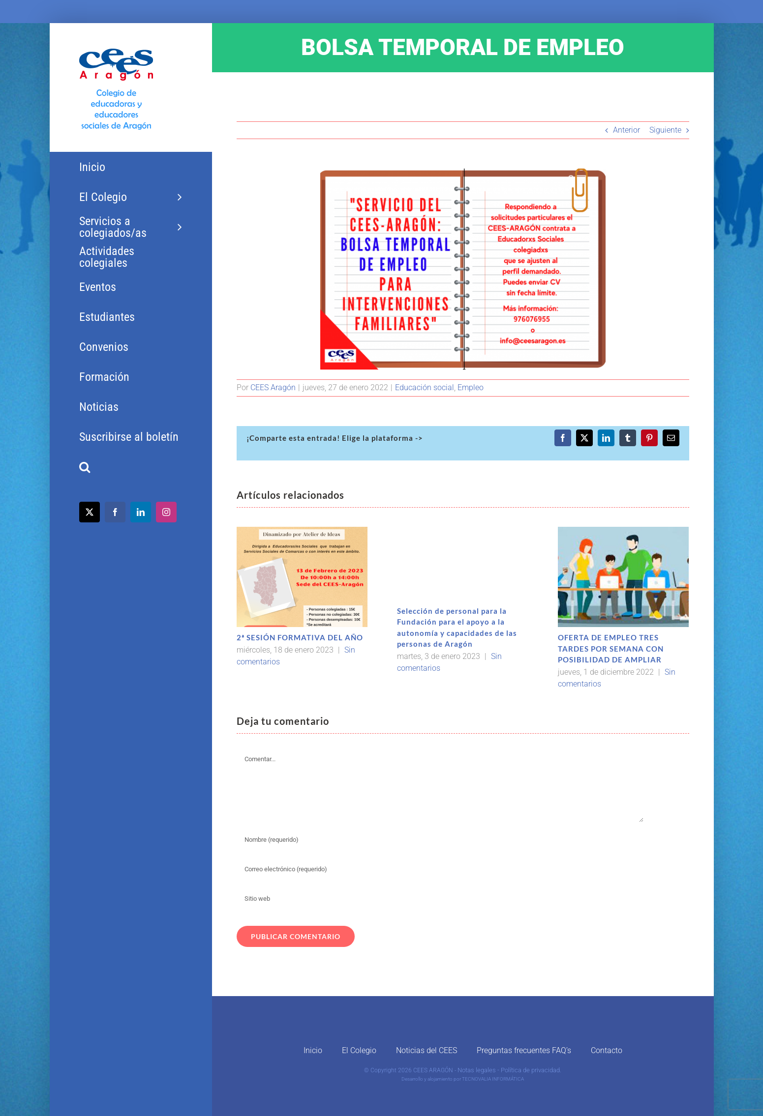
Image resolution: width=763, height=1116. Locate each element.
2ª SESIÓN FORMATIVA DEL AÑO (300, 637)
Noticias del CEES (426, 1050)
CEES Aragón (273, 387)
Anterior (626, 130)
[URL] (440, 899)
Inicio (313, 1050)
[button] (131, 467)
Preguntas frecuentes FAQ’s (524, 1050)
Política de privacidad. (531, 1070)
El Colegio (359, 1050)
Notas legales (477, 1070)
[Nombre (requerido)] (440, 840)
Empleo (471, 387)
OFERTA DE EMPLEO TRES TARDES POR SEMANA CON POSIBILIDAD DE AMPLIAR (611, 648)
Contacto (606, 1050)
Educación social (424, 387)
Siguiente (665, 130)
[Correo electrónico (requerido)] (440, 869)
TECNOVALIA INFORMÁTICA (493, 1079)
